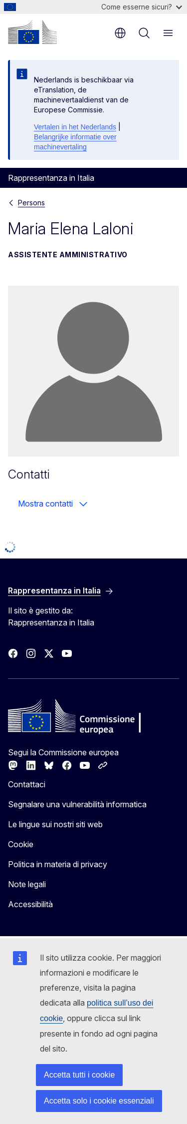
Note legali (27, 884)
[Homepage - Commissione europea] (32, 32)
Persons (31, 202)
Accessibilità (30, 904)
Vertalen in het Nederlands (75, 127)
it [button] (120, 33)
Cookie (20, 844)
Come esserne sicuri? (141, 6)
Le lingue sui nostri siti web (55, 824)
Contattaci (26, 784)
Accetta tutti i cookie (79, 1075)
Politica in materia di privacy (57, 864)
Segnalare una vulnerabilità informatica (77, 804)
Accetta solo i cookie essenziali (99, 1101)
